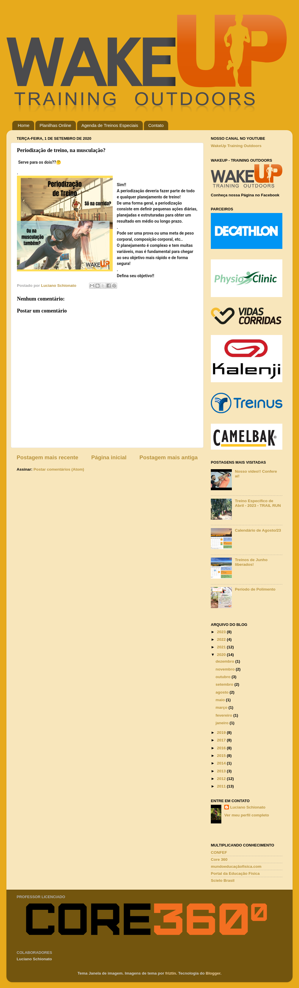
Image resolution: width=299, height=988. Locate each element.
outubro (223, 677)
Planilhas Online (55, 125)
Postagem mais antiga (169, 457)
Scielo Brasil (222, 880)
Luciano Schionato (247, 807)
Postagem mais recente (47, 457)
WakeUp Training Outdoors (236, 146)
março (221, 707)
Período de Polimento (255, 589)
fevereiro (224, 715)
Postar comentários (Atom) (59, 469)
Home (23, 125)
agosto (222, 692)
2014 (222, 763)
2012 (222, 778)
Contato (156, 125)
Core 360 (219, 859)
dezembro (225, 661)
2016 (222, 748)
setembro (224, 684)
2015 (222, 755)
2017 (222, 740)
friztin (170, 973)
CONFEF (219, 852)
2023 (222, 632)
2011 (222, 786)
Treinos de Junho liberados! (251, 562)
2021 (222, 647)
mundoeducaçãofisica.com (236, 866)
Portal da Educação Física (235, 873)
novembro (225, 669)
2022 (222, 639)
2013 (222, 771)
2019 (222, 732)
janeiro (222, 723)
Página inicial (108, 457)
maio (220, 700)
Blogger (213, 973)
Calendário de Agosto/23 (258, 530)
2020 (222, 654)
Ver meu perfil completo (246, 815)
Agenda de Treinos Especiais (109, 125)
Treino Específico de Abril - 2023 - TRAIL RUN (258, 503)
